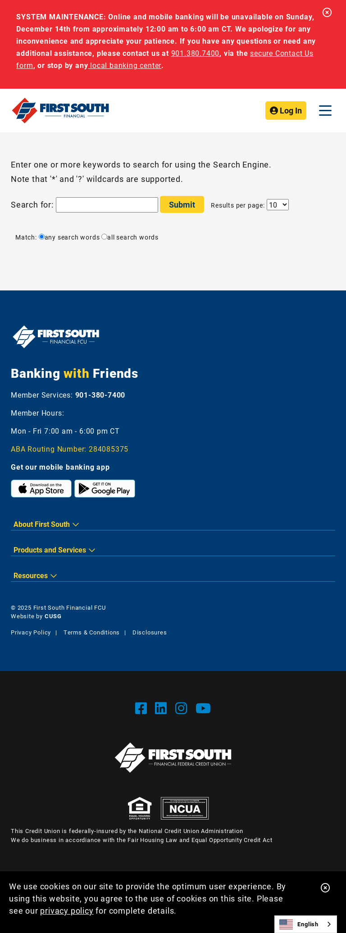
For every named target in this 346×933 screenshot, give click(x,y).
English (299, 924)
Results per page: (238, 205)
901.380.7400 (195, 53)
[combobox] (305, 924)
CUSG (53, 616)
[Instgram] (183, 708)
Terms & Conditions (92, 632)
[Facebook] (143, 708)
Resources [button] (31, 575)
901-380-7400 (100, 394)
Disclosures (149, 632)
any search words (69, 237)
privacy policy (66, 910)
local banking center (124, 65)
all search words (130, 237)
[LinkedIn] (163, 708)
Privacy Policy (31, 632)
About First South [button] (42, 524)
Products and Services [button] (50, 549)
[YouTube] (203, 708)
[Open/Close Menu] (325, 110)
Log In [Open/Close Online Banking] (286, 110)
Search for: (32, 204)
